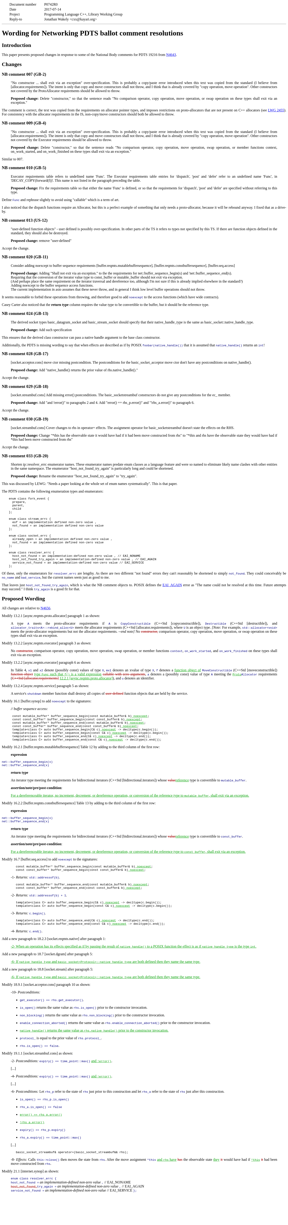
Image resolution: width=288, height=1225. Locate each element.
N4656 (45, 622)
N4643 (171, 55)
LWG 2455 (276, 110)
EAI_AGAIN (172, 599)
